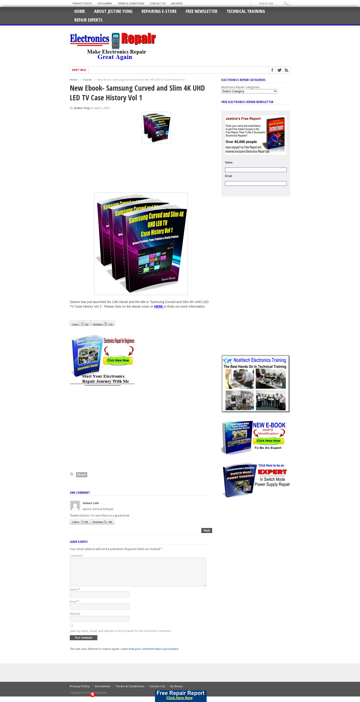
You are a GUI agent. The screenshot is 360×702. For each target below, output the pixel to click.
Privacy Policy (82, 3)
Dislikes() (102, 323)
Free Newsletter (201, 11)
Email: (229, 176)
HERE (158, 306)
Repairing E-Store (159, 11)
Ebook (81, 475)
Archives (177, 3)
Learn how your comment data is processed (149, 654)
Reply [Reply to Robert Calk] (207, 530)
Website (75, 619)
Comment (76, 556)
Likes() (80, 323)
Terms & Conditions (130, 3)
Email (74, 607)
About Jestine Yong (113, 11)
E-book (87, 79)
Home (79, 11)
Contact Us (158, 3)
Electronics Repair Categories (240, 87)
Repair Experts (88, 20)
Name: (229, 162)
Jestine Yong (82, 108)
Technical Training (246, 11)
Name (75, 595)
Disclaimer (105, 3)
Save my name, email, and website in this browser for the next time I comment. (120, 636)
